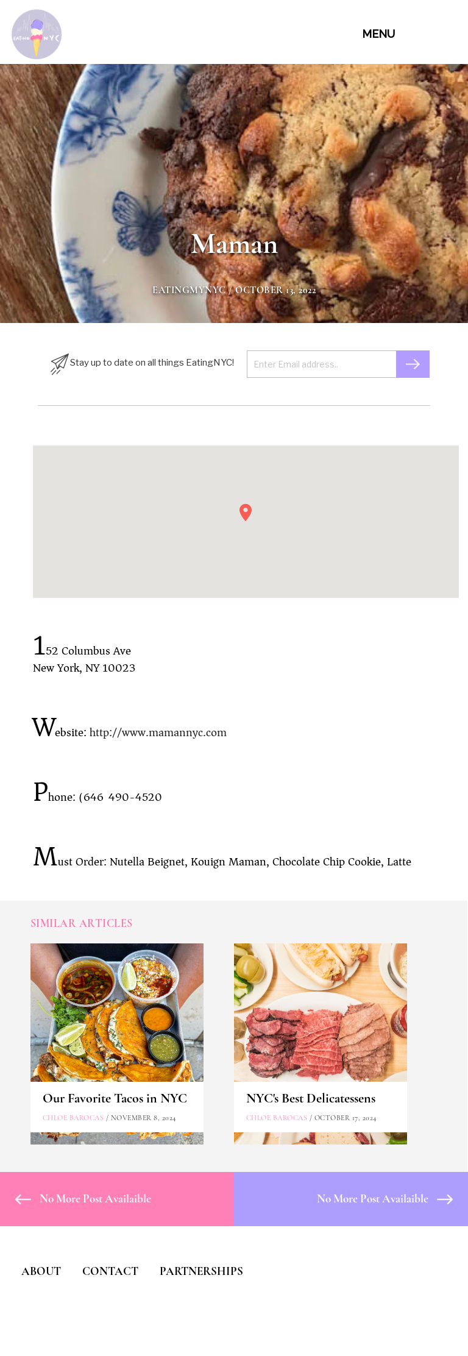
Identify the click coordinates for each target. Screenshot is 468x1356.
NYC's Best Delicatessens (310, 1098)
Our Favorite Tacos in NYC (115, 1098)
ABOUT (41, 1271)
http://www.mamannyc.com (158, 732)
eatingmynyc (189, 290)
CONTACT (110, 1271)
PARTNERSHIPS (201, 1271)
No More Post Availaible (83, 1198)
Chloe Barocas (73, 1117)
